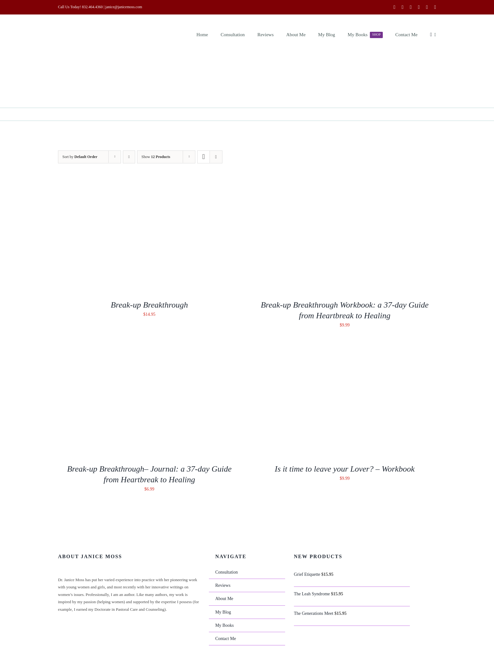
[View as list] (216, 157)
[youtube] (411, 7)
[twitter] (403, 7)
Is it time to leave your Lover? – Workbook (345, 468)
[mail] (427, 7)
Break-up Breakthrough (149, 304)
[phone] (435, 7)
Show (155, 157)
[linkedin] (419, 7)
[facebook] (394, 7)
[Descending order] (129, 156)
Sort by (79, 157)
